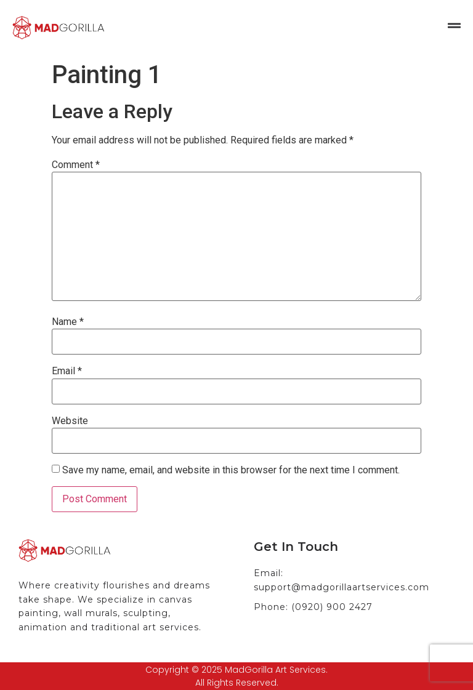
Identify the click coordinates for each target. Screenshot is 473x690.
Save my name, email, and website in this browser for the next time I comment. (231, 470)
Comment (76, 165)
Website (70, 421)
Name (68, 322)
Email (67, 371)
